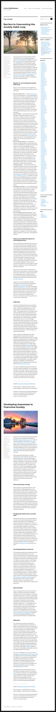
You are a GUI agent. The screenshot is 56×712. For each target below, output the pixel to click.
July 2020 (42, 142)
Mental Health (6, 438)
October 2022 (43, 111)
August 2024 (43, 85)
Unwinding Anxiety (7, 457)
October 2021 (43, 125)
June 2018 (43, 171)
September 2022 (44, 112)
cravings (8, 65)
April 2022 (43, 118)
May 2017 (42, 183)
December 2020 (44, 136)
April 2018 (43, 173)
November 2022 (44, 110)
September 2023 (44, 98)
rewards (8, 73)
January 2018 (43, 177)
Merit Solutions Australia (47, 8)
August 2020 (43, 141)
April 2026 (43, 62)
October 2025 (43, 69)
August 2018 (43, 169)
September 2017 (44, 181)
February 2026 (43, 65)
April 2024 (43, 90)
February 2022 (43, 120)
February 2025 (43, 78)
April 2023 (43, 104)
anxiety (8, 59)
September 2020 (44, 140)
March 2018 (43, 174)
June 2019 (42, 157)
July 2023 (42, 100)
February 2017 (43, 184)
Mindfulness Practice (7, 58)
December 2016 (44, 186)
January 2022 (43, 121)
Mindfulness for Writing (45, 27)
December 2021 (44, 122)
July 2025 (42, 73)
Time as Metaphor (44, 28)
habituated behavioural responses (28, 654)
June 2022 (43, 115)
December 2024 (44, 81)
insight (5, 451)
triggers (5, 74)
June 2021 (43, 129)
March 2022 (43, 119)
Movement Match (44, 44)
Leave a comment (7, 77)
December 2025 (44, 67)
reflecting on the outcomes (24, 363)
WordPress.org (43, 217)
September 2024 (44, 84)
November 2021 (44, 124)
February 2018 (43, 176)
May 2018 (42, 172)
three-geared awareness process (25, 439)
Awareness (43, 199)
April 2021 (43, 132)
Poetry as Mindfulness (45, 34)
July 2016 (42, 191)
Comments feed (44, 216)
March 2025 (43, 77)
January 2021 (43, 135)
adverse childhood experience (20, 175)
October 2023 (43, 97)
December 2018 (44, 164)
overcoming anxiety (19, 61)
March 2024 (43, 91)
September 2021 (44, 126)
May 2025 (43, 75)
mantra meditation (7, 71)
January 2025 (43, 80)
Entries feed (43, 215)
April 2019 (43, 159)
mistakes (28, 345)
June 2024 (43, 88)
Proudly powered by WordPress (17, 706)
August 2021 (43, 127)
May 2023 (43, 103)
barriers (9, 63)
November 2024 (44, 82)
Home (25, 8)
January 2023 (43, 107)
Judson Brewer (6, 70)
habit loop (22, 58)
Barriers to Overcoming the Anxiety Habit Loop (19, 25)
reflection (5, 73)
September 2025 (44, 70)
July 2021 (42, 128)
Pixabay (33, 383)
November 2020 (44, 137)
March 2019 (43, 161)
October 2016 (43, 188)
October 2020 (43, 139)
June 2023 (43, 102)
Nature (42, 203)
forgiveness (6, 66)
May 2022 (43, 117)
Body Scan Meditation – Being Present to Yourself (46, 45)
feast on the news (33, 93)
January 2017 (43, 185)
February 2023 (43, 106)
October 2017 (43, 180)
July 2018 (42, 170)
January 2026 (43, 66)
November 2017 (43, 179)
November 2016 (44, 187)
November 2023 (44, 96)
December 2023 (44, 95)
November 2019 (44, 151)
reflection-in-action (24, 543)
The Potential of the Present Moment (45, 53)
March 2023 (43, 105)
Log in (42, 213)
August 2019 (43, 155)
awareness (5, 63)
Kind (7, 453)
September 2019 (44, 154)
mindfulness (6, 72)
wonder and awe (31, 135)
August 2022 (43, 113)
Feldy (42, 42)
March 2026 (43, 63)
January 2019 (43, 163)
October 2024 (43, 83)
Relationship (43, 204)
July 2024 (42, 87)
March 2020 (43, 147)
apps (8, 62)
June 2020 (43, 143)
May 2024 (43, 89)
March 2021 (43, 133)
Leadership (43, 200)
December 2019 (44, 150)
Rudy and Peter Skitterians (23, 383)
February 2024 (43, 92)
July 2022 (42, 114)
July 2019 (42, 156)
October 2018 (43, 166)
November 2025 (44, 68)
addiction (5, 59)
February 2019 (43, 162)
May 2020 (43, 144)
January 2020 (43, 149)
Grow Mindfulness (11, 8)
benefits (28, 646)
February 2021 (43, 134)
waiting (32, 98)
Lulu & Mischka (22, 285)
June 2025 (43, 74)
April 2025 (43, 76)
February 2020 (43, 148)
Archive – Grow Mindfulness (34, 8)
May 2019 (42, 158)
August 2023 (43, 99)
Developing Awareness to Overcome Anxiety (18, 405)
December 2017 (44, 178)
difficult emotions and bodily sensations (22, 577)
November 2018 (44, 165)
